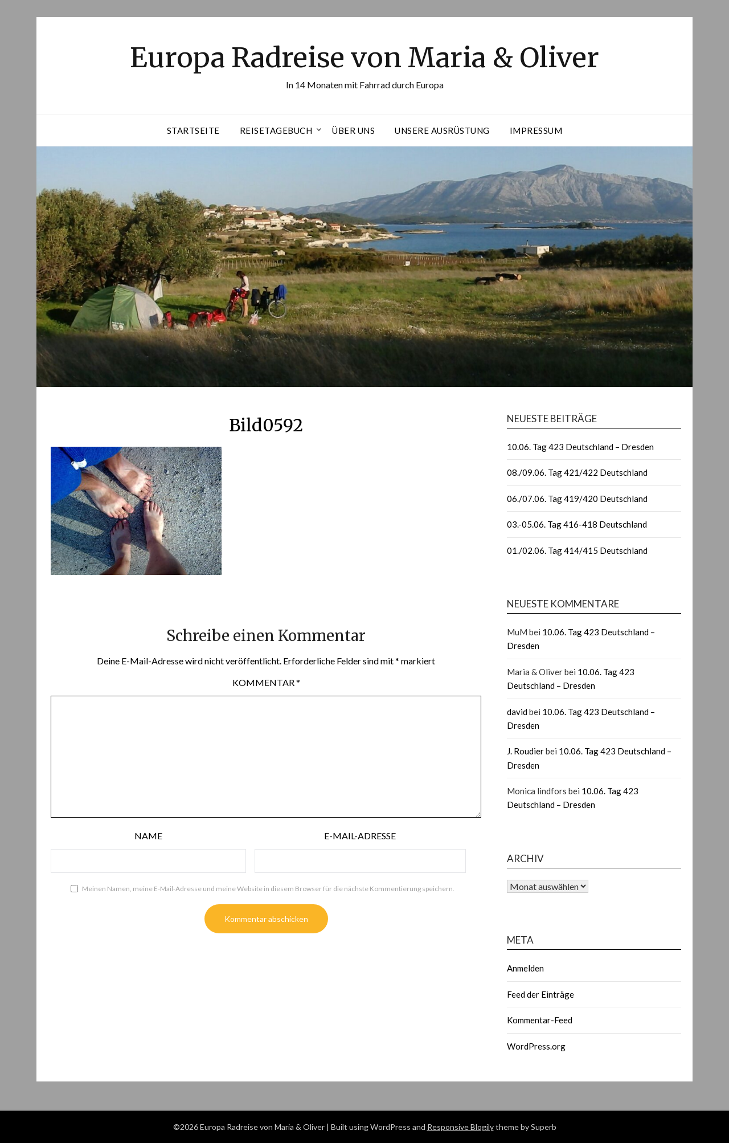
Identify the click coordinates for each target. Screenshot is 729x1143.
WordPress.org (536, 1046)
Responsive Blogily (460, 1127)
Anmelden (525, 968)
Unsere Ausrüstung (442, 130)
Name (148, 835)
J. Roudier (525, 751)
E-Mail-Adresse (360, 835)
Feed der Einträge (540, 994)
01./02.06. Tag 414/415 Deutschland (577, 550)
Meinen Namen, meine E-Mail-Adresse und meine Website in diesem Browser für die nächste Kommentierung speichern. (268, 888)
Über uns (353, 130)
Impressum (536, 130)
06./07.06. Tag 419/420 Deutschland (577, 498)
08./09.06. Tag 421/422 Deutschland (577, 472)
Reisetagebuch (276, 130)
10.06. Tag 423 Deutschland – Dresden (580, 447)
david (517, 712)
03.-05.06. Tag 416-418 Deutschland (577, 524)
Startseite (193, 130)
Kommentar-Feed (539, 1020)
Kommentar (266, 682)
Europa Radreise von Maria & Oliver (364, 57)
